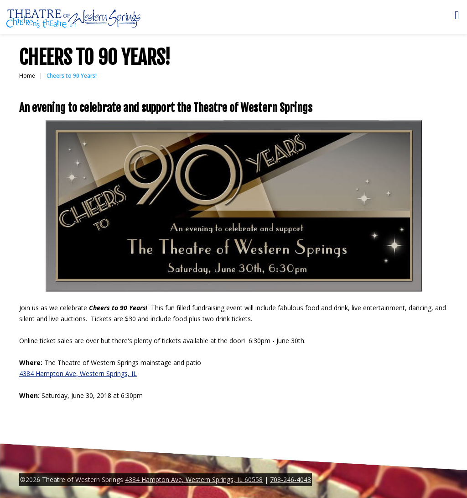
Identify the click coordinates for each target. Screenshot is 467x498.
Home (27, 75)
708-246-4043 (290, 479)
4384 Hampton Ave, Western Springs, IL (78, 373)
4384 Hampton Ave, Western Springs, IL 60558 (194, 479)
